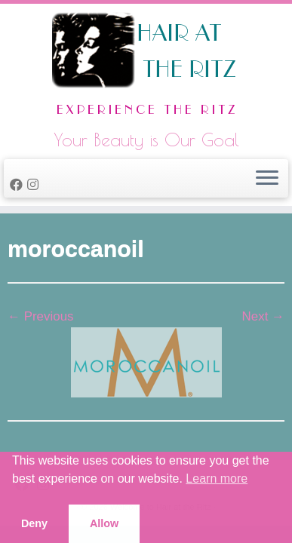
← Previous (41, 316)
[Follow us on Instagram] (35, 185)
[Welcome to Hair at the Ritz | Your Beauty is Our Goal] (146, 67)
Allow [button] (104, 523)
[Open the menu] (267, 178)
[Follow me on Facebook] (18, 185)
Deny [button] (34, 523)
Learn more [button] (216, 478)
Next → (263, 316)
